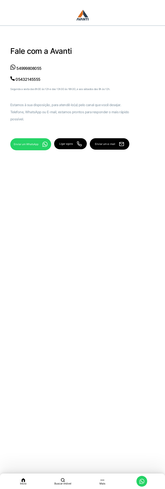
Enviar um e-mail (109, 144)
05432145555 (25, 79)
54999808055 (25, 68)
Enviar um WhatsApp (31, 144)
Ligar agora (70, 143)
